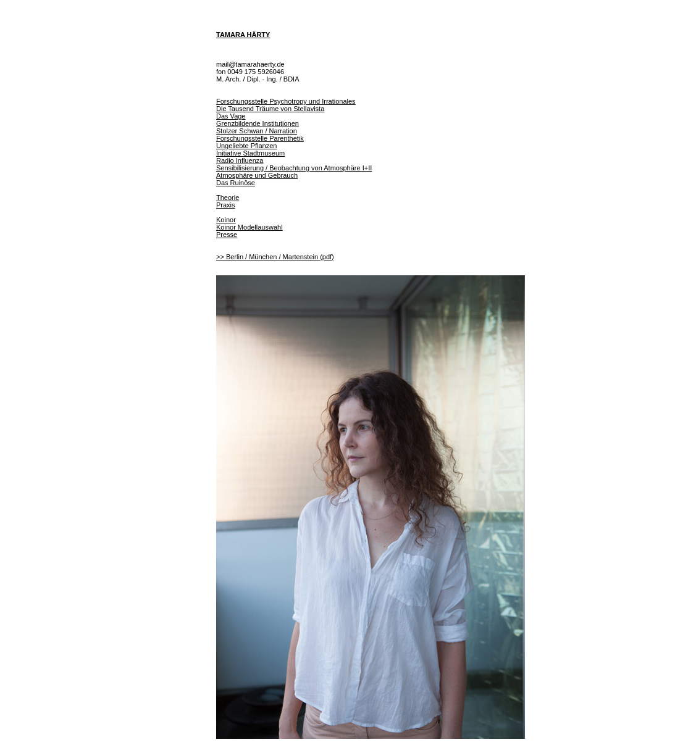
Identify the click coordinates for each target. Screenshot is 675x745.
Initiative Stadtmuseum (250, 153)
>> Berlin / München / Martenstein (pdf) (275, 256)
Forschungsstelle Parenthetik (260, 138)
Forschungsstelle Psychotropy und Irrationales (286, 101)
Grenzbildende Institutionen (257, 123)
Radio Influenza (239, 160)
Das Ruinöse (235, 182)
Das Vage (231, 116)
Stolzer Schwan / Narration (256, 131)
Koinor (226, 219)
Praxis (225, 205)
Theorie (227, 197)
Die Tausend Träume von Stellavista (270, 108)
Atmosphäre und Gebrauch (257, 175)
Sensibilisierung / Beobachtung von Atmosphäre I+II (294, 168)
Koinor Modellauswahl (249, 227)
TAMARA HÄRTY (243, 34)
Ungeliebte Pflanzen (246, 145)
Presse (226, 234)
